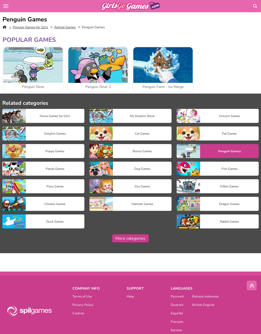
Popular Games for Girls (30, 27)
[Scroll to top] (252, 286)
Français (177, 322)
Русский (177, 297)
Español (177, 314)
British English (203, 305)
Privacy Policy (83, 305)
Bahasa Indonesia (205, 297)
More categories (130, 238)
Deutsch (177, 305)
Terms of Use (82, 297)
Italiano (176, 330)
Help (130, 297)
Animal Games (65, 27)
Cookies (78, 314)
